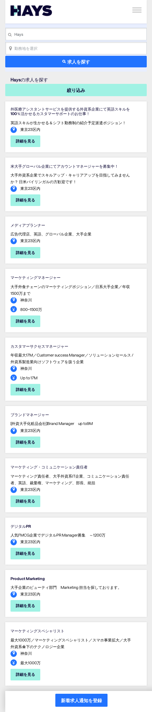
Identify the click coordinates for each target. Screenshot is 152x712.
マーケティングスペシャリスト (37, 630)
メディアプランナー (28, 225)
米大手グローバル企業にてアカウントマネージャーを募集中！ (64, 166)
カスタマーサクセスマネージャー (39, 346)
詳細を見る (25, 141)
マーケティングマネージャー (36, 277)
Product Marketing (28, 578)
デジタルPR (21, 526)
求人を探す (78, 61)
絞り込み (76, 90)
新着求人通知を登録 (81, 700)
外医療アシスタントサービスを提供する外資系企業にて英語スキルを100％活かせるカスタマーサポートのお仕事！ (70, 111)
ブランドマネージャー (30, 414)
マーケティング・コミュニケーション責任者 (49, 467)
